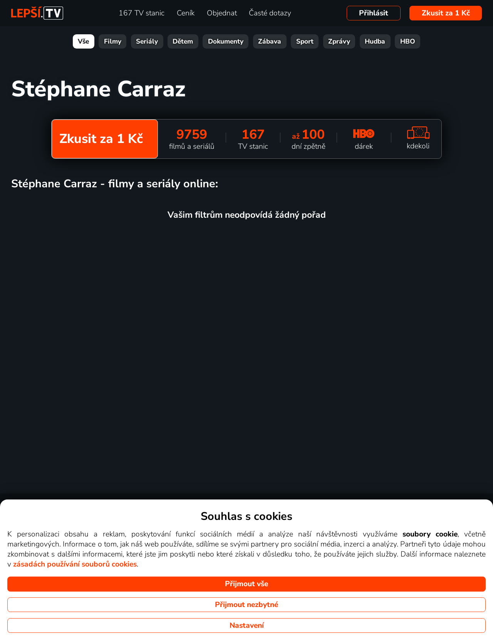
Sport (305, 41)
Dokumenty (225, 41)
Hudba (375, 41)
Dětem (183, 41)
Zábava (269, 41)
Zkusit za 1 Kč (446, 13)
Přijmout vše (246, 584)
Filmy (112, 41)
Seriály (147, 41)
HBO (407, 41)
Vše (83, 41)
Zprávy (339, 41)
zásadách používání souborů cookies (75, 564)
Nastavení (247, 625)
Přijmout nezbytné (246, 605)
